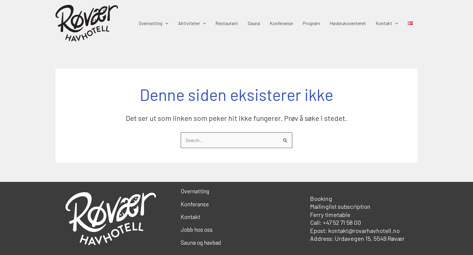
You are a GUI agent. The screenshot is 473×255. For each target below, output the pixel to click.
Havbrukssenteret (348, 23)
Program (311, 23)
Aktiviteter (192, 23)
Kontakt (387, 23)
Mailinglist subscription (340, 206)
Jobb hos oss (197, 229)
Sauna (254, 23)
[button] (165, 23)
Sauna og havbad (201, 242)
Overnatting (153, 23)
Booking (321, 198)
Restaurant (226, 23)
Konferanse (281, 23)
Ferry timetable (330, 214)
